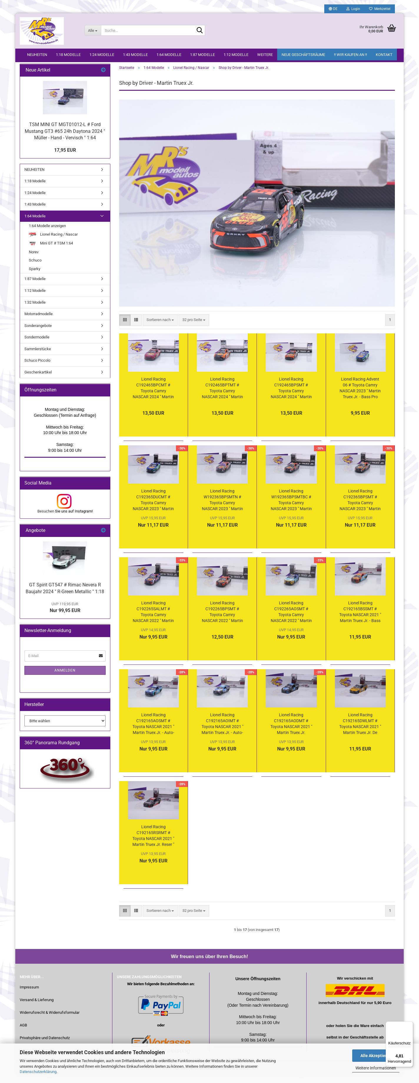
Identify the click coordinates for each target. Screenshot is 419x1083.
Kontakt (384, 54)
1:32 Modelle (35, 309)
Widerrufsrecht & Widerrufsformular (49, 1020)
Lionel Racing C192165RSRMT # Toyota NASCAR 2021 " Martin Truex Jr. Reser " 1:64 (153, 843)
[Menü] (409, 1025)
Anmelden (65, 677)
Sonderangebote (38, 332)
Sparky (34, 276)
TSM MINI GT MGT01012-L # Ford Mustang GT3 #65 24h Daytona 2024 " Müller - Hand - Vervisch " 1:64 (65, 138)
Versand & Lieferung (37, 1007)
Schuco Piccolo (37, 368)
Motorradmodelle (38, 321)
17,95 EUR (65, 157)
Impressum (29, 994)
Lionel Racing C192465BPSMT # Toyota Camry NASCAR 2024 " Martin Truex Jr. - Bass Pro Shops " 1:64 (291, 395)
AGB (23, 1032)
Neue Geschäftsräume (303, 54)
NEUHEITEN (37, 54)
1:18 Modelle (68, 54)
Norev (34, 259)
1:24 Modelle (101, 54)
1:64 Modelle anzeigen (47, 233)
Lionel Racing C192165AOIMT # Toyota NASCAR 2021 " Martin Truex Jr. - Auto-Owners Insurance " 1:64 (222, 731)
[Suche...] (92, 30)
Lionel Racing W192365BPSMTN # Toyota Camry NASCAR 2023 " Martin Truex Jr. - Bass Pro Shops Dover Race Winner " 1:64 (222, 507)
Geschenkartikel (38, 379)
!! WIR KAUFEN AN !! (350, 54)
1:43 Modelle (135, 54)
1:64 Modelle (169, 54)
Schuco (35, 267)
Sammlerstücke (37, 356)
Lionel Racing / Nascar (53, 241)
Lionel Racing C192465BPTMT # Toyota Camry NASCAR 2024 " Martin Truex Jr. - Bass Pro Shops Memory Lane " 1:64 (222, 395)
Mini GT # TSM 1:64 (51, 250)
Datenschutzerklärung (38, 1071)
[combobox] (160, 327)
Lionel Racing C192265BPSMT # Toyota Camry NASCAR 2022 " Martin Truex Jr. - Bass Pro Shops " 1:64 (222, 619)
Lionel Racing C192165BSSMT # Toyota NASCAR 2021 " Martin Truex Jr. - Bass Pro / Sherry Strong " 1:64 (360, 619)
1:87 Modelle (202, 54)
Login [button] (353, 9)
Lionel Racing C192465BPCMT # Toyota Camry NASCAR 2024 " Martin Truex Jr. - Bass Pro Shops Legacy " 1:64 (153, 395)
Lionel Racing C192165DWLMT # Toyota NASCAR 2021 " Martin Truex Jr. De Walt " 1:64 (360, 731)
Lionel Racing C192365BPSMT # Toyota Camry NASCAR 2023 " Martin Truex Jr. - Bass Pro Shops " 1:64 (360, 507)
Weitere (265, 54)
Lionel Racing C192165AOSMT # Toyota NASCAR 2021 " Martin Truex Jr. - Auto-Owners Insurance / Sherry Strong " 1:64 (153, 731)
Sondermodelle (36, 344)
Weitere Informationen (375, 1068)
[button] (333, 8)
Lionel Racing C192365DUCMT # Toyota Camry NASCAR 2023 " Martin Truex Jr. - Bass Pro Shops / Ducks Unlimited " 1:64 (153, 507)
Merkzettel (379, 9)
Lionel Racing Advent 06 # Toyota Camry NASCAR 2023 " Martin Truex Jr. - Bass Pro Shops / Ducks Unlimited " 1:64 (360, 395)
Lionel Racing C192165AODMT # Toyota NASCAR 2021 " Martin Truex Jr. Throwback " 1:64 (291, 731)
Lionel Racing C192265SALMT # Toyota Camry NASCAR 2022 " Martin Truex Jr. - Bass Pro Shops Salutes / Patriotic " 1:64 (153, 619)
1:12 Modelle (236, 54)
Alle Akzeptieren (375, 1055)
